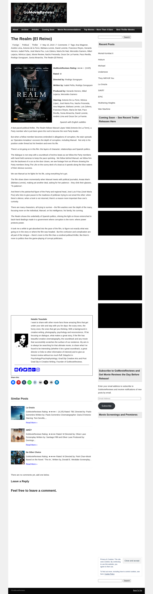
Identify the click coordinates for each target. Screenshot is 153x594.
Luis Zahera (50, 51)
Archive (24, 30)
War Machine (104, 109)
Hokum (101, 59)
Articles (35, 30)
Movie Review (38, 54)
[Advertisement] (120, 256)
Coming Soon (48, 30)
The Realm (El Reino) (53, 57)
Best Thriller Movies (125, 30)
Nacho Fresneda (52, 54)
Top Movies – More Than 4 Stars (98, 30)
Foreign (15, 45)
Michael (101, 66)
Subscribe (106, 406)
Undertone (103, 72)
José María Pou (37, 51)
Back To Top (137, 590)
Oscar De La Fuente (70, 54)
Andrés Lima (16, 48)
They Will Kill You (106, 78)
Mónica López (24, 54)
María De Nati (63, 51)
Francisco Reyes (76, 48)
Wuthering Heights (106, 103)
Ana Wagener (82, 45)
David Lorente (61, 48)
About (15, 30)
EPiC (100, 97)
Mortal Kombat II (105, 53)
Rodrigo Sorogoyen (19, 57)
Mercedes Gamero (78, 51)
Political (25, 45)
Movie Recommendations (69, 30)
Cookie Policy (109, 574)
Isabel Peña (24, 51)
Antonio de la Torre (31, 48)
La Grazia (102, 84)
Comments (62, 45)
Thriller (35, 45)
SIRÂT (101, 90)
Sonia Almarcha (36, 57)
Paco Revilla (85, 54)
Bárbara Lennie (47, 48)
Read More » (31, 423)
